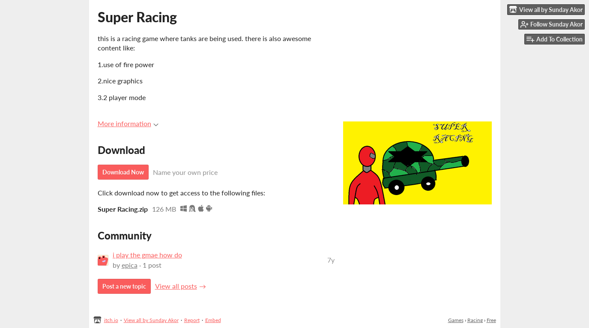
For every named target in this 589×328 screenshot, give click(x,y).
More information (128, 123)
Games (455, 320)
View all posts (176, 286)
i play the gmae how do (147, 255)
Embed (213, 320)
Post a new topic (124, 286)
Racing (475, 320)
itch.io (111, 320)
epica (130, 265)
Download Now (123, 172)
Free (491, 320)
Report (192, 320)
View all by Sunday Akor (151, 320)
